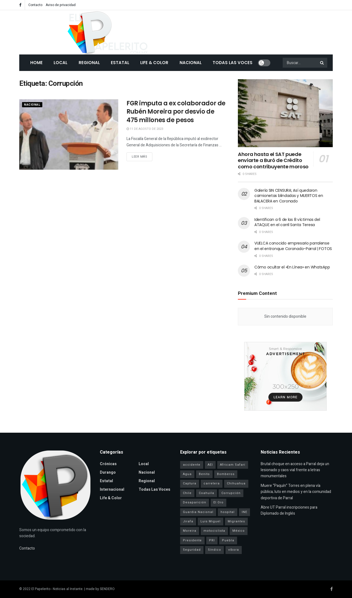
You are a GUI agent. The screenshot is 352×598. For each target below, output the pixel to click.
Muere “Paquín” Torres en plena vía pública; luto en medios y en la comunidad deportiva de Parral (296, 492)
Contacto (35, 4)
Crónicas (108, 464)
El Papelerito (40, 588)
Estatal (120, 62)
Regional (89, 62)
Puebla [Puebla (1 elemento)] (228, 540)
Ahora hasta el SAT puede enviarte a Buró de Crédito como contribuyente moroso (273, 160)
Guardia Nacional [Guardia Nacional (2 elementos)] (198, 512)
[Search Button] (322, 63)
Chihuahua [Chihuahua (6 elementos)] (236, 483)
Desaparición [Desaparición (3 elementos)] (194, 502)
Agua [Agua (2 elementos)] (187, 474)
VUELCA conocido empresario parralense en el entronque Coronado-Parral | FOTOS (293, 245)
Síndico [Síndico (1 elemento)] (214, 549)
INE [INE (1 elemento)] (244, 512)
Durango (108, 472)
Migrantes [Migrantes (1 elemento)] (236, 521)
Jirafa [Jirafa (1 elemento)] (188, 521)
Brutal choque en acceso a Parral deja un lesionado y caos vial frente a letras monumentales (295, 470)
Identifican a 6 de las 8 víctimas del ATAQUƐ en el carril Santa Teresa (287, 222)
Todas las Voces (232, 62)
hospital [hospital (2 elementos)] (228, 512)
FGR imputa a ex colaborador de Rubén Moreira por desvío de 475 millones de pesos (176, 112)
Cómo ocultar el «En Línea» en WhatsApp (292, 267)
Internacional (112, 489)
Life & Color (154, 62)
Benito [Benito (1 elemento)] (204, 474)
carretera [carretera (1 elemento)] (212, 483)
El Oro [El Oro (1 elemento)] (218, 502)
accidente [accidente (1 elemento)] (191, 464)
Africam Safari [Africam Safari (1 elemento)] (232, 464)
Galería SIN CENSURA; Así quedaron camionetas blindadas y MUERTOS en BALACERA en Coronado (288, 196)
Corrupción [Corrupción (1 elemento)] (231, 493)
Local (60, 62)
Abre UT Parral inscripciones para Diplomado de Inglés (289, 510)
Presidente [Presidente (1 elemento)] (192, 540)
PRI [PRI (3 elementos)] (212, 540)
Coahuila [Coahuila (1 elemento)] (206, 493)
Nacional (191, 62)
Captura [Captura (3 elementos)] (189, 483)
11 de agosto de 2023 (145, 129)
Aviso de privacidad (61, 4)
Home (36, 62)
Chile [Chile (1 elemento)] (187, 493)
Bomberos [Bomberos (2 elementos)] (226, 474)
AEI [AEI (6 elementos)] (210, 464)
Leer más (139, 156)
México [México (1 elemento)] (238, 530)
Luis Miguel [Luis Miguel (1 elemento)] (210, 521)
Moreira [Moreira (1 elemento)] (189, 530)
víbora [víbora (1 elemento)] (233, 549)
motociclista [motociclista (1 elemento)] (214, 530)
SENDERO (107, 588)
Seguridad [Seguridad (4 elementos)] (192, 549)
